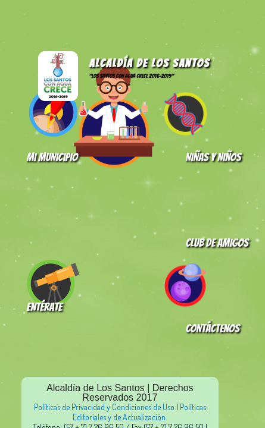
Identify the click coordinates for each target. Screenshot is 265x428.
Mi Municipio (52, 157)
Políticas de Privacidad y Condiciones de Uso (104, 407)
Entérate (45, 307)
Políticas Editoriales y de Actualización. (139, 412)
